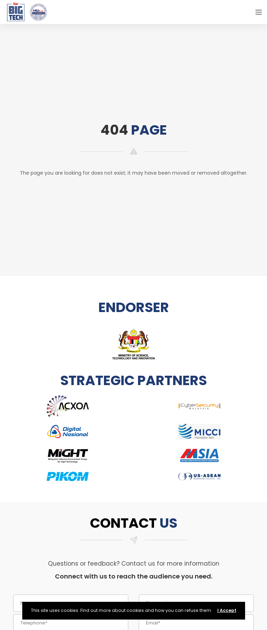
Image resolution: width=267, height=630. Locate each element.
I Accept (226, 610)
